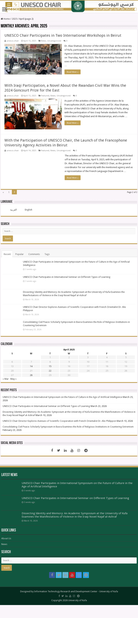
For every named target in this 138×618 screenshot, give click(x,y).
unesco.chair (12, 41)
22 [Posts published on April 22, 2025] (50, 370)
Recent (7, 254)
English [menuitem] (28, 209)
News (43, 41)
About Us (6, 538)
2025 (14, 18)
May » (13, 378)
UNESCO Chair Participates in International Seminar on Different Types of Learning (66, 276)
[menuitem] (11, 209)
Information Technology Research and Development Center (65, 591)
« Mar (6, 378)
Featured (45, 96)
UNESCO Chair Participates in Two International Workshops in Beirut (62, 35)
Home (5, 18)
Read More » (73, 72)
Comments (34, 254)
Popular (19, 254)
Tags (47, 254)
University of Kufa (108, 591)
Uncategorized (54, 41)
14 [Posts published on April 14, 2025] (31, 366)
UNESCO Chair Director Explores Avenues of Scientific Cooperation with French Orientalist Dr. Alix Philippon (59, 421)
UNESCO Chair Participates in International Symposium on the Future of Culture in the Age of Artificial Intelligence (62, 397)
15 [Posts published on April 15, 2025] (50, 366)
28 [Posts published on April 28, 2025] (31, 375)
